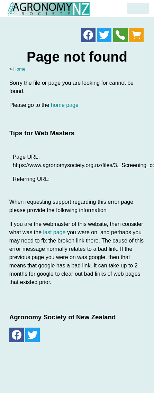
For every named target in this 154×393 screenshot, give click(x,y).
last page (54, 232)
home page (65, 105)
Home (19, 69)
